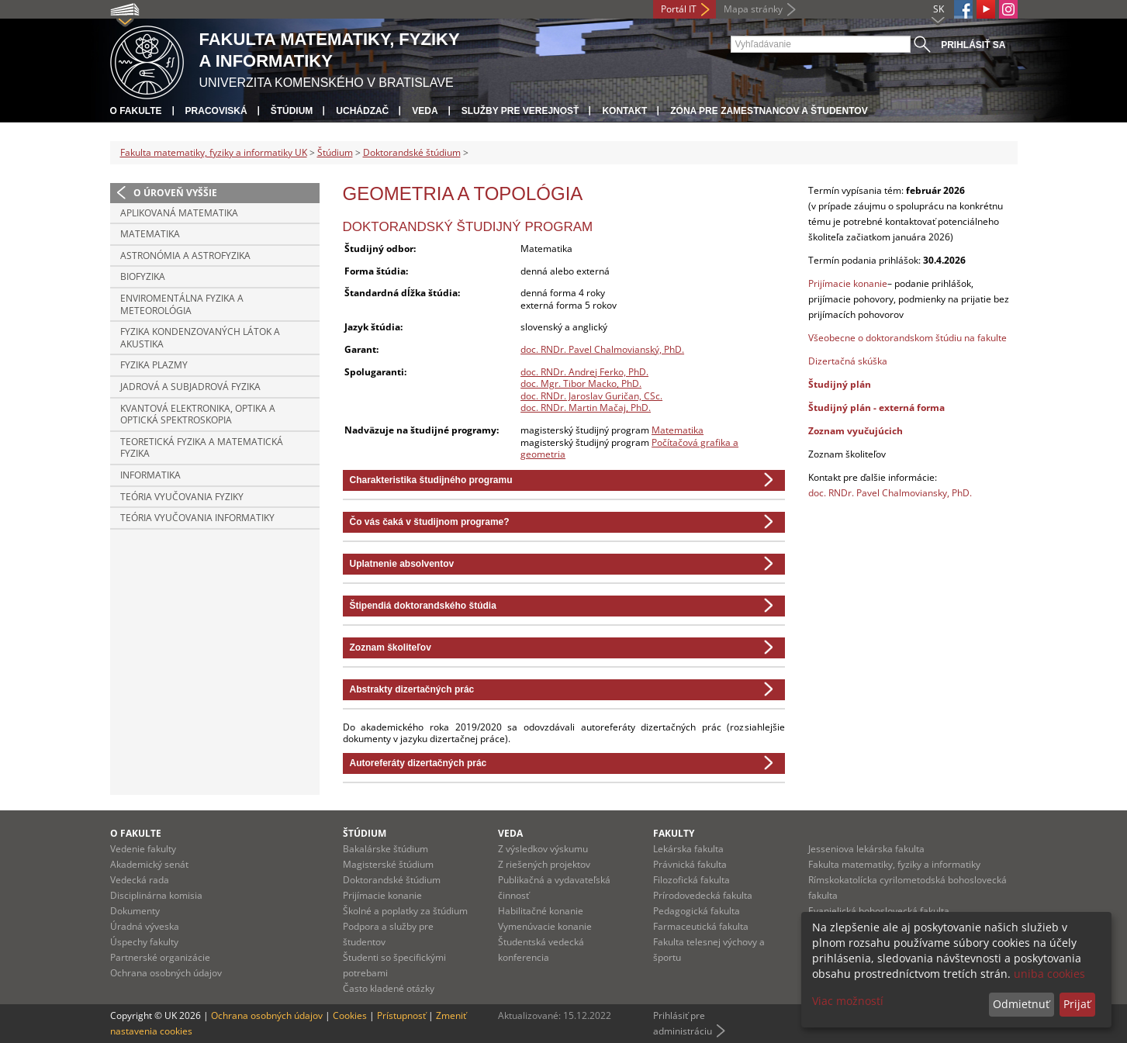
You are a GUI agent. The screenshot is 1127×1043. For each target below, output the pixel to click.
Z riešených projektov (544, 864)
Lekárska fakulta (688, 848)
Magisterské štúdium (388, 864)
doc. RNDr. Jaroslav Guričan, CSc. (591, 395)
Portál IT (679, 9)
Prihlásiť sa (973, 45)
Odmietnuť (1021, 1003)
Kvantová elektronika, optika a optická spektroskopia (197, 414)
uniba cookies (1049, 973)
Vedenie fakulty (143, 848)
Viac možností (847, 1000)
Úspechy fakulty (144, 941)
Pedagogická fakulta (696, 910)
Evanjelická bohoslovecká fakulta (878, 910)
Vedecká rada (139, 879)
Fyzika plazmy (154, 364)
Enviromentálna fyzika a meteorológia (182, 304)
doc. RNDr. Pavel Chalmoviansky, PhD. (890, 492)
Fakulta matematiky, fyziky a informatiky (894, 864)
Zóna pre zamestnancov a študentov (768, 110)
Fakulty (673, 833)
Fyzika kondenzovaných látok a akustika (200, 338)
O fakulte (136, 110)
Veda (424, 110)
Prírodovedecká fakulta (702, 895)
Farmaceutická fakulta (700, 926)
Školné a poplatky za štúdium (405, 910)
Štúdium (292, 110)
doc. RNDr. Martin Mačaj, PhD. (585, 407)
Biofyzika (142, 276)
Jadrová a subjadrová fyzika (190, 386)
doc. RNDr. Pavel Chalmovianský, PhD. (602, 349)
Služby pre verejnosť (520, 110)
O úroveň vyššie (175, 192)
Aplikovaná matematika (179, 212)
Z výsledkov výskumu (543, 848)
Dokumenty (135, 910)
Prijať (1077, 1003)
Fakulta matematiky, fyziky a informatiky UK (213, 152)
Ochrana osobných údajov (166, 972)
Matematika (150, 233)
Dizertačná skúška (847, 361)
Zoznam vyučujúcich (855, 430)
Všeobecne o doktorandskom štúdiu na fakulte (907, 337)
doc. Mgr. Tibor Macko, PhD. (580, 383)
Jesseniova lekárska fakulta (866, 848)
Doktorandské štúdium (412, 152)
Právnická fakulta (690, 864)
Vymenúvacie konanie (545, 926)
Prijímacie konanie (847, 283)
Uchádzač (362, 110)
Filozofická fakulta (691, 879)
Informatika (150, 475)
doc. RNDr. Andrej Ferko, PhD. (584, 371)
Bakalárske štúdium (385, 848)
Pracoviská (216, 110)
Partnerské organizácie (160, 957)
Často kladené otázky (388, 988)
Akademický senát (149, 864)
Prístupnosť (401, 1015)
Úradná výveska (144, 926)
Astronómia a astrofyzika (185, 255)
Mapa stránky (753, 9)
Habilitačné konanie (540, 910)
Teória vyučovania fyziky (182, 496)
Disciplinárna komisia (156, 895)
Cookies (350, 1015)
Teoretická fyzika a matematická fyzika (201, 448)
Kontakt (624, 110)
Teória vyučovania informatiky (197, 517)
